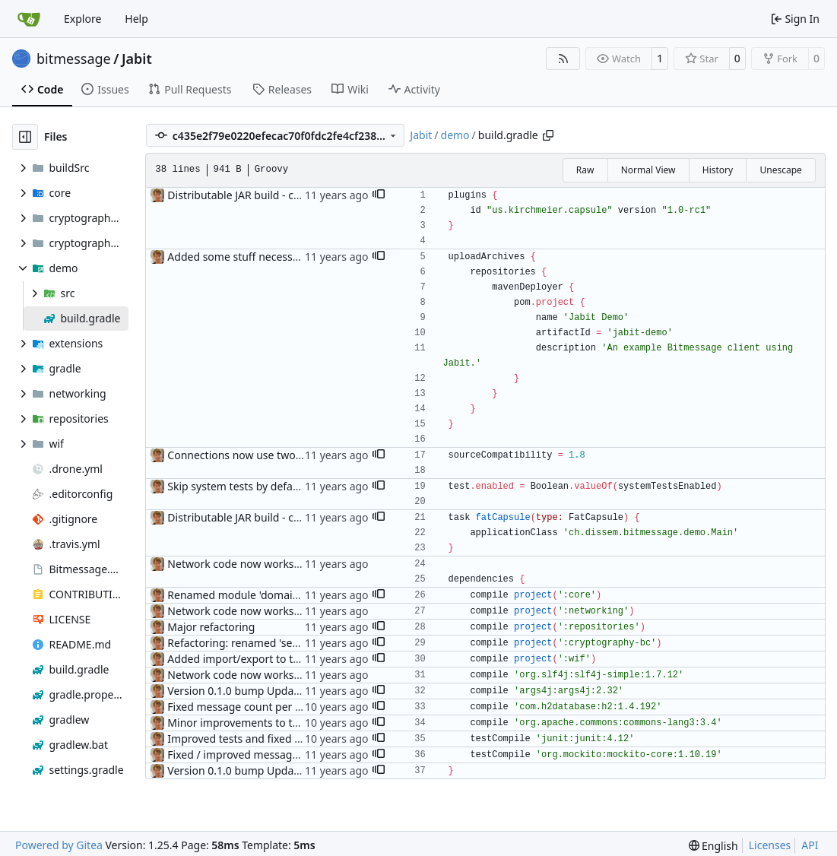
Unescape (780, 169)
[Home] (29, 19)
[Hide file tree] (25, 137)
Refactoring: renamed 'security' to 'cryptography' (289, 643)
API (809, 845)
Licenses (770, 845)
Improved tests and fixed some (244, 738)
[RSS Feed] (563, 58)
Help (136, 18)
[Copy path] (548, 135)
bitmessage (73, 58)
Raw (585, 169)
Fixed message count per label (243, 706)
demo (455, 135)
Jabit (137, 58)
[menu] (713, 846)
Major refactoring (211, 627)
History (717, 169)
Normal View (648, 169)
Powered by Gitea (59, 845)
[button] (379, 195)
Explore (82, 18)
